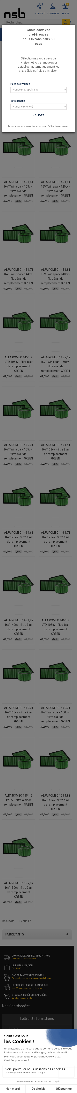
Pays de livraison (20, 84)
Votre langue (17, 100)
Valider (39, 115)
